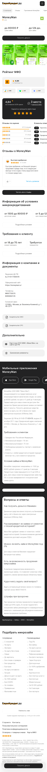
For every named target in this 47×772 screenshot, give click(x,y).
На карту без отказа (11, 651)
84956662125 (10, 296)
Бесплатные (33, 679)
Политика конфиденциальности (15, 729)
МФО (23, 620)
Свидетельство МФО (16, 317)
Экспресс (7, 648)
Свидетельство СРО (16, 325)
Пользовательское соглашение (14, 726)
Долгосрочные (34, 663)
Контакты (16, 722)
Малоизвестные (10, 691)
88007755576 (10, 293)
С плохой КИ (9, 642)
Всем (31, 670)
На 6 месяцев (34, 688)
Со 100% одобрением (37, 667)
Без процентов (9, 663)
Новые (6, 654)
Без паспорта (34, 691)
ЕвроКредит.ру (7, 620)
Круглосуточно (34, 673)
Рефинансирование (36, 654)
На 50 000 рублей (35, 685)
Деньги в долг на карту (13, 676)
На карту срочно (35, 648)
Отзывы (17, 10)
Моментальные (34, 682)
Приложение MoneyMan (32, 10)
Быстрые (7, 667)
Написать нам (24, 711)
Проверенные (9, 688)
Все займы (33, 645)
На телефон (8, 685)
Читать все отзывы (23, 192)
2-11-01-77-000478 (26, 418)
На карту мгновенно (11, 670)
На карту (7, 645)
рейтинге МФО (37, 104)
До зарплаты (9, 657)
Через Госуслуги (35, 660)
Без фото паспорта (36, 657)
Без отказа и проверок (12, 660)
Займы (16, 620)
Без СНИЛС (8, 682)
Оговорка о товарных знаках (13, 732)
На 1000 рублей (10, 679)
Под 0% (32, 642)
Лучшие (7, 673)
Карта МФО (31, 732)
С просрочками (34, 651)
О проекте (6, 722)
